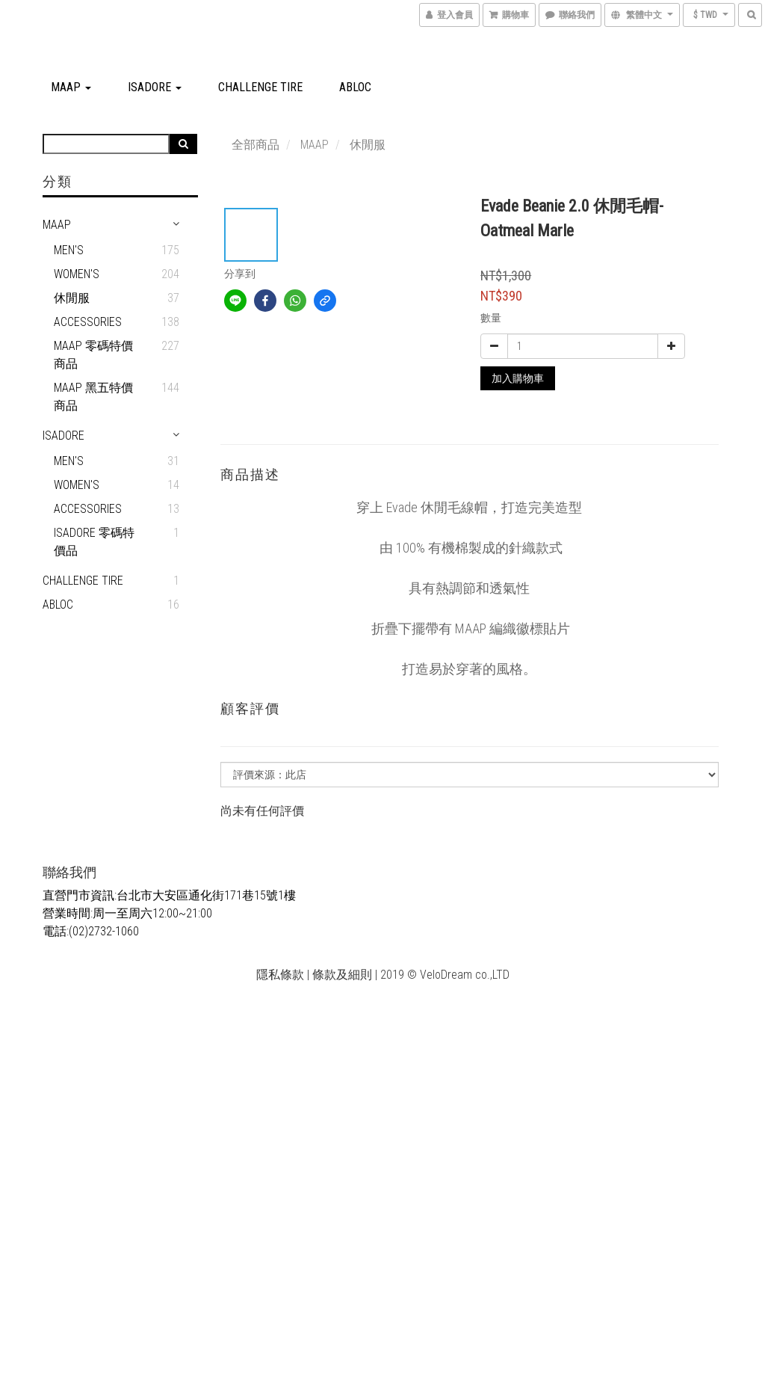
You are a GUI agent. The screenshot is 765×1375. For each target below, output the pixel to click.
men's (69, 461)
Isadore (155, 87)
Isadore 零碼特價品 (94, 542)
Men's (69, 250)
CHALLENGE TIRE (260, 87)
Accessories (88, 322)
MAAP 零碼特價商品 (93, 355)
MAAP (71, 87)
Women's (76, 274)
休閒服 (72, 298)
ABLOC (355, 87)
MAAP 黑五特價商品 (93, 397)
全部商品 (255, 145)
